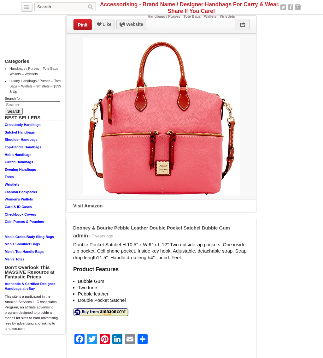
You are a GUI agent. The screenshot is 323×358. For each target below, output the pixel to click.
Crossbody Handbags (23, 125)
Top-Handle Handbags (23, 147)
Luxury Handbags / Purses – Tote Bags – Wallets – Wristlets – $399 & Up (35, 86)
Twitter (283, 7)
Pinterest (298, 7)
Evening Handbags (20, 169)
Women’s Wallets (19, 199)
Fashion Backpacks (21, 192)
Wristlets (12, 184)
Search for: (13, 98)
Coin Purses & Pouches (24, 222)
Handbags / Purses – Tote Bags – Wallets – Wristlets (35, 71)
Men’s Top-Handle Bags (24, 252)
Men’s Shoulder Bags (22, 244)
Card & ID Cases (18, 207)
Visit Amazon (88, 205)
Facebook (290, 7)
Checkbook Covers (20, 214)
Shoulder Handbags (21, 139)
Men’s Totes (14, 259)
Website (131, 24)
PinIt (82, 24)
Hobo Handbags (18, 155)
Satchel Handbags (20, 132)
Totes (9, 177)
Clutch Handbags (19, 162)
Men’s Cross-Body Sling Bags (29, 237)
